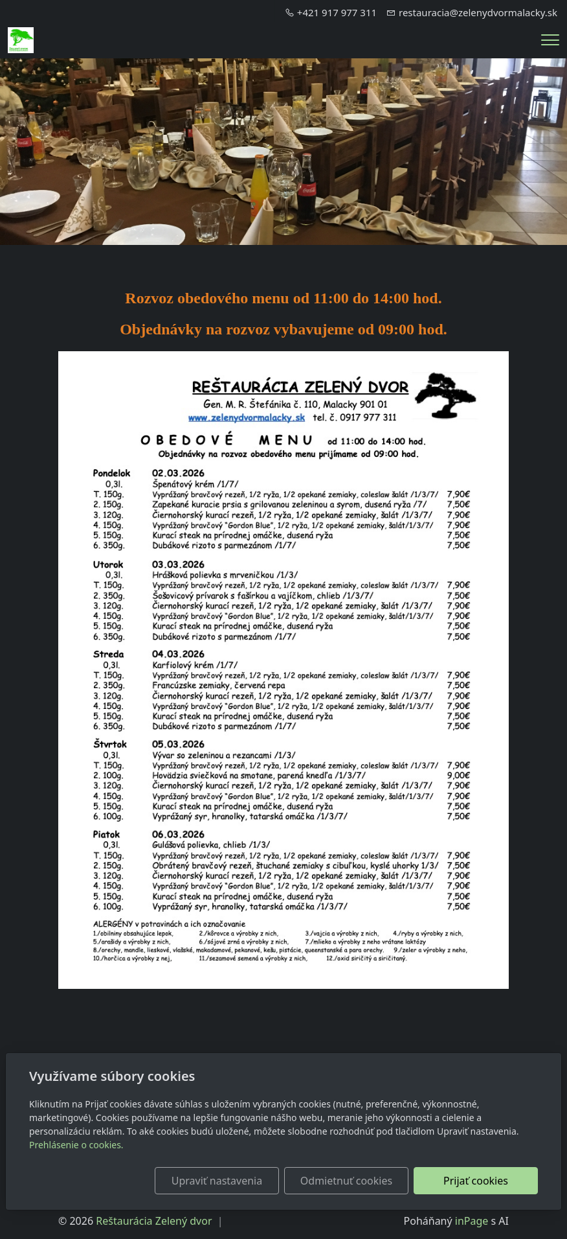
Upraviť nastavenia (217, 1181)
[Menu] (550, 39)
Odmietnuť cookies (346, 1181)
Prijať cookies (475, 1181)
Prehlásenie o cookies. (76, 1145)
